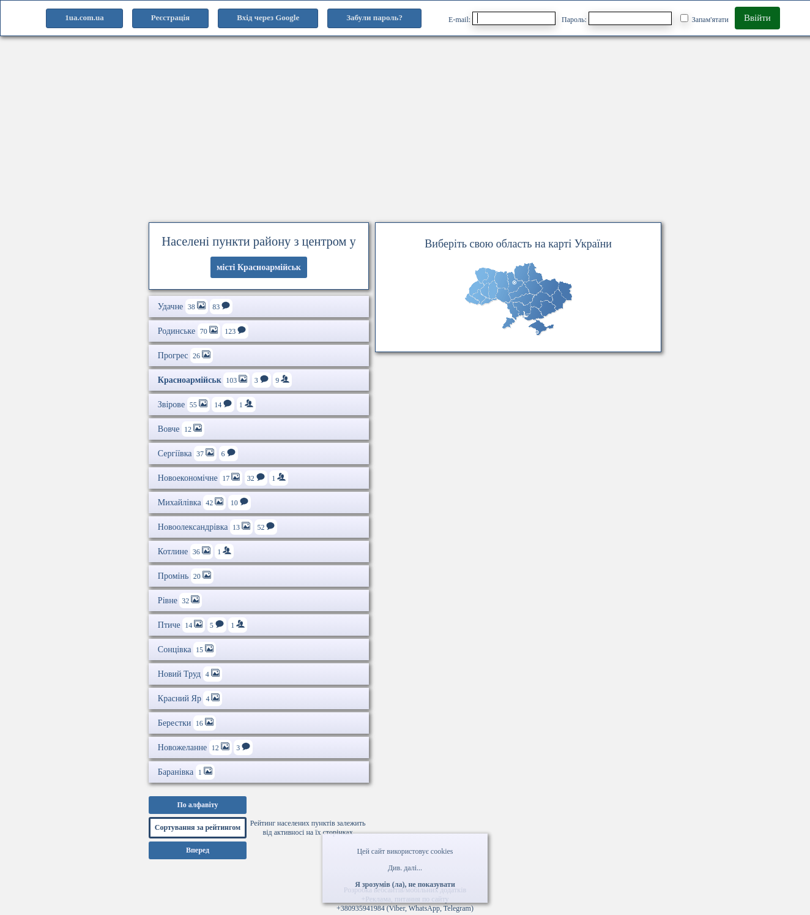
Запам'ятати (704, 19)
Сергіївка (198, 453)
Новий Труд (190, 674)
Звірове (207, 404)
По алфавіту (197, 804)
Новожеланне (205, 747)
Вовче (181, 429)
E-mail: (501, 18)
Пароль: (617, 18)
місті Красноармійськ (259, 267)
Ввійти (757, 18)
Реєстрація (170, 17)
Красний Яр (190, 698)
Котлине (196, 551)
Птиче (202, 625)
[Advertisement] (405, 125)
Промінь (186, 576)
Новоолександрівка (218, 527)
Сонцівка (187, 649)
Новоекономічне (223, 478)
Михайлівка (204, 502)
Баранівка (186, 772)
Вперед (197, 850)
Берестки (187, 723)
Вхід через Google (268, 17)
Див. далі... (405, 868)
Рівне (180, 600)
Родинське (203, 331)
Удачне (195, 306)
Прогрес (185, 355)
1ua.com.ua (84, 17)
